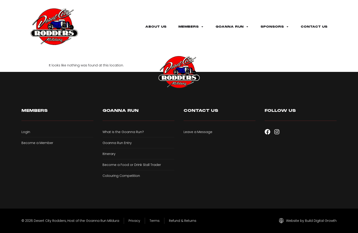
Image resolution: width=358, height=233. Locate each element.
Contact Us (314, 27)
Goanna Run (232, 26)
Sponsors (275, 26)
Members (191, 26)
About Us (155, 27)
